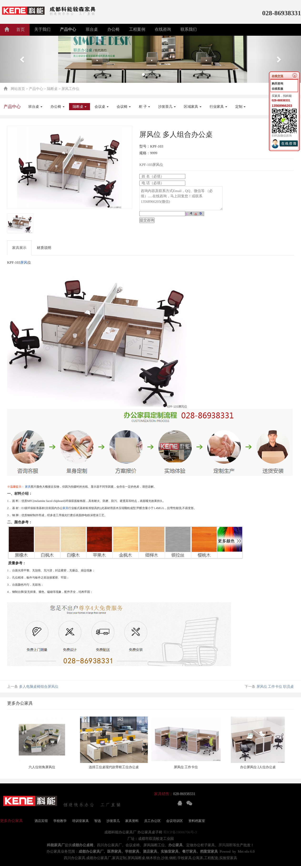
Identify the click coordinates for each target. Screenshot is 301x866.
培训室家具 (80, 821)
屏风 (23, 262)
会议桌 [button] (102, 107)
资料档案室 (196, 821)
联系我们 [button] (189, 29)
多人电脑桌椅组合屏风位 (38, 686)
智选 (97, 821)
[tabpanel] (69, 167)
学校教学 (60, 821)
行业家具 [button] (218, 107)
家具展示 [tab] (19, 248)
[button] (22, 59)
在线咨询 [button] (163, 29)
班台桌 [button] (92, 29)
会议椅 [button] (124, 107)
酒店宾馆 (41, 821)
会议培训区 (174, 821)
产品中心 (36, 89)
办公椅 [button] (113, 29)
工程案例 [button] (137, 29)
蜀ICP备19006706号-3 (180, 832)
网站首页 (18, 89)
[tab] (20, 223)
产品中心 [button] (68, 29)
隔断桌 (52, 89)
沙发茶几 (113, 821)
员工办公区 (152, 821)
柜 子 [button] (144, 107)
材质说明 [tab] (44, 248)
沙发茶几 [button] (167, 107)
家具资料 (132, 821)
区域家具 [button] (192, 107)
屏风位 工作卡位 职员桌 (275, 686)
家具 (28, 486)
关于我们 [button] (42, 29)
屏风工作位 (70, 89)
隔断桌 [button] (80, 107)
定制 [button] (240, 107)
